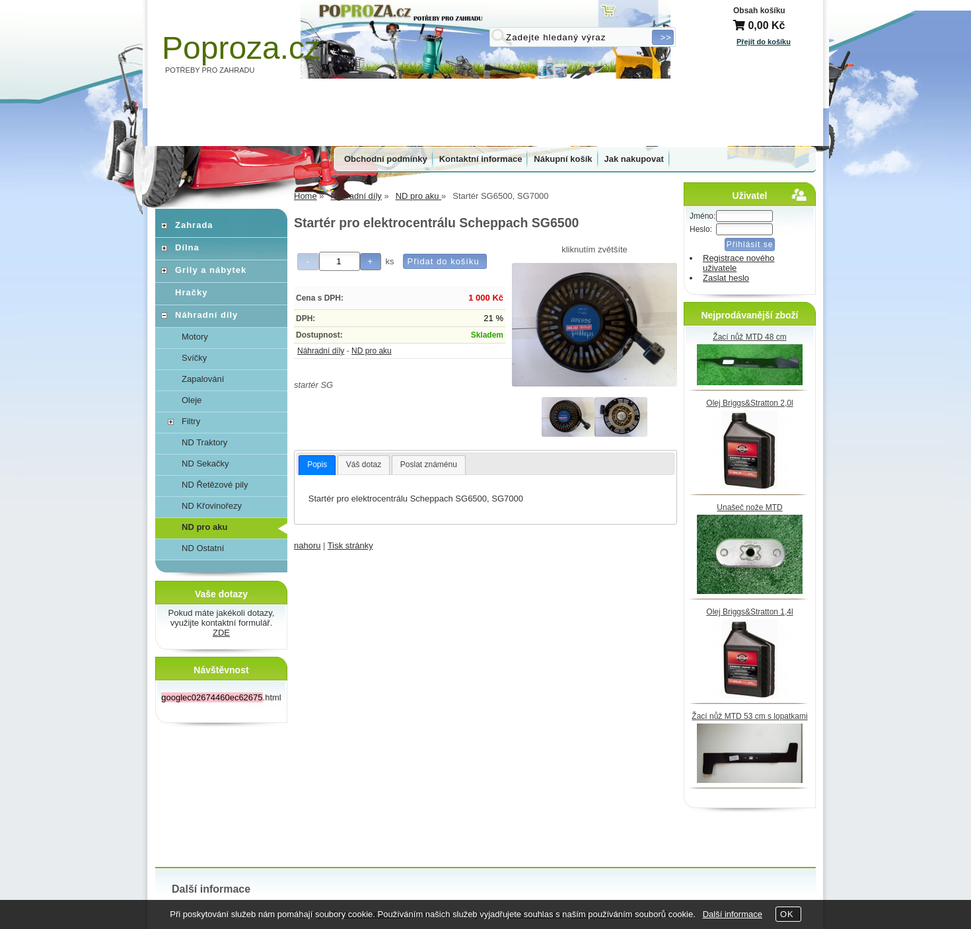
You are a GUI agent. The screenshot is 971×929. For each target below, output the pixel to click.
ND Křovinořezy (212, 506)
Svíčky (194, 358)
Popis (317, 464)
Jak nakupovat (634, 159)
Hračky (191, 292)
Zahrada (194, 225)
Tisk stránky (350, 545)
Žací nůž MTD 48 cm (749, 337)
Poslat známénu (428, 464)
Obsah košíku (759, 10)
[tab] (317, 465)
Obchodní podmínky (385, 159)
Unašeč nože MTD (749, 507)
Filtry (191, 421)
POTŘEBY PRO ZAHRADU (210, 70)
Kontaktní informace (480, 159)
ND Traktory (204, 442)
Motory (195, 337)
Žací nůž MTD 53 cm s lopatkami (749, 716)
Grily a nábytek (210, 270)
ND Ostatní (203, 548)
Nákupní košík (563, 159)
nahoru (307, 545)
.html (221, 697)
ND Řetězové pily (215, 485)
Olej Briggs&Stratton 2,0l (749, 403)
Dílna (187, 247)
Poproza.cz (241, 47)
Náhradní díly (320, 350)
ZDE (221, 633)
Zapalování (203, 379)
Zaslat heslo (726, 278)
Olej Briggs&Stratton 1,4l (749, 611)
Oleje (191, 400)
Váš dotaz (363, 464)
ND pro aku (371, 350)
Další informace (732, 914)
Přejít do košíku (764, 42)
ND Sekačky (205, 463)
